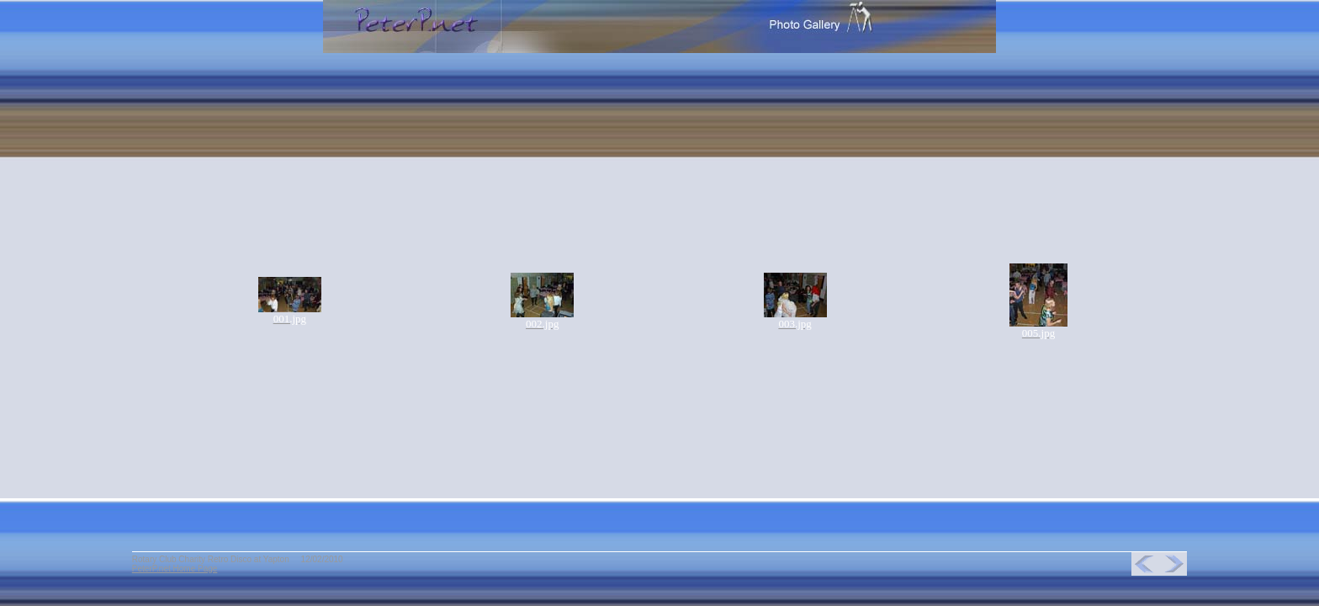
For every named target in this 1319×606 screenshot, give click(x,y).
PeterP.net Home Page (175, 568)
